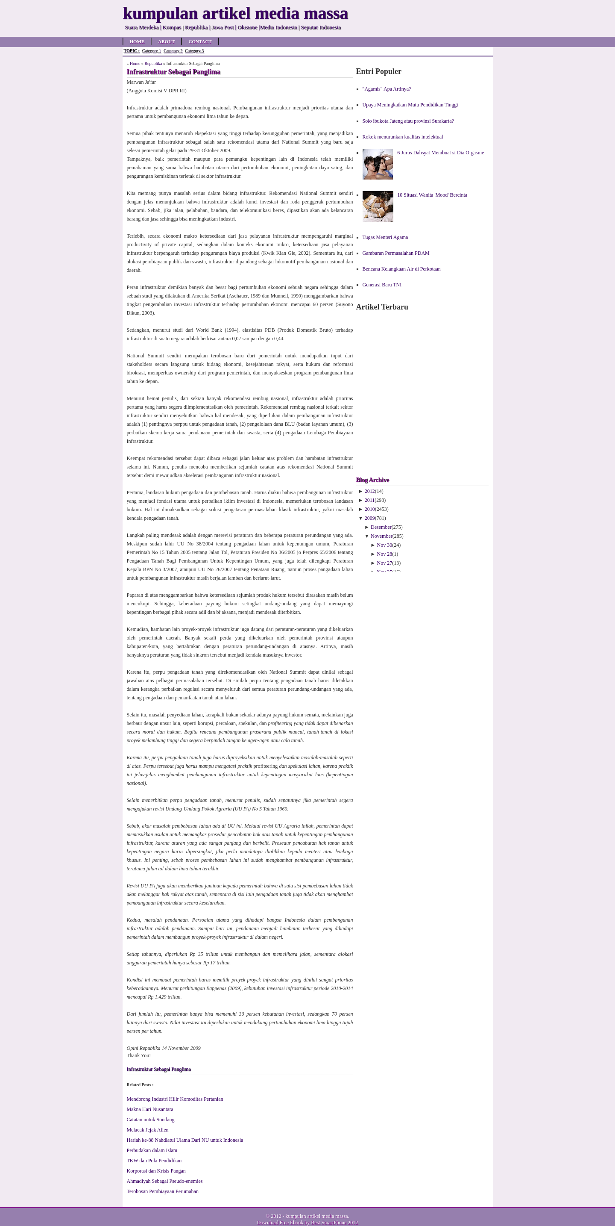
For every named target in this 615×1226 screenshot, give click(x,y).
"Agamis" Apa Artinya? (387, 89)
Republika (153, 63)
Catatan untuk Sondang (151, 1120)
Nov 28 (384, 554)
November (381, 536)
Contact (199, 41)
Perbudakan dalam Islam (152, 1150)
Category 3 (194, 50)
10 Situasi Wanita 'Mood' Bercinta (432, 195)
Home (137, 41)
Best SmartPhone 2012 (334, 1223)
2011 (370, 500)
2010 (370, 509)
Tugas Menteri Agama (385, 237)
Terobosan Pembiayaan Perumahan (163, 1191)
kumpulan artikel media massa (316, 1216)
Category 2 (173, 50)
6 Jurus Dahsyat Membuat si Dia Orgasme (440, 153)
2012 (370, 491)
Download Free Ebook (280, 1223)
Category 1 (151, 50)
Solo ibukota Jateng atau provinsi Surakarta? (408, 121)
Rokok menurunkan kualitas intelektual (403, 137)
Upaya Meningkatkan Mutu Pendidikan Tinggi (410, 105)
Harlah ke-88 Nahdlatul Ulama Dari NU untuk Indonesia (185, 1140)
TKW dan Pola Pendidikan (154, 1161)
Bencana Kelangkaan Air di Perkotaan (402, 269)
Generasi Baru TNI (382, 285)
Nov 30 (384, 545)
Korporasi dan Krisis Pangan (156, 1171)
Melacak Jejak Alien (148, 1130)
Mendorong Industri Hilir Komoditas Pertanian (175, 1099)
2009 (370, 518)
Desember (381, 527)
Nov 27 (384, 563)
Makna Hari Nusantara (150, 1109)
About (166, 41)
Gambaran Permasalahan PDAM (396, 253)
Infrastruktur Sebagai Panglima (159, 1069)
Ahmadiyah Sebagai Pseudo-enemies (165, 1181)
